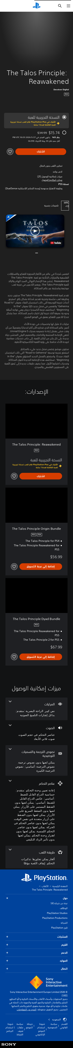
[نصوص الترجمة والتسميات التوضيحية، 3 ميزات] (36, 760)
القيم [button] (36, 945)
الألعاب (45, 886)
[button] (52, 180)
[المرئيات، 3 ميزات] (36, 709)
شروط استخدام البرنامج (9, 1027)
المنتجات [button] (36, 937)
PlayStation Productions (55, 918)
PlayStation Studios (57, 913)
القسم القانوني (64, 1025)
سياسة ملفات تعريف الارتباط (20, 1029)
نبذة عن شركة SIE (59, 903)
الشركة (64, 922)
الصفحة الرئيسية (60, 886)
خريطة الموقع (29, 1025)
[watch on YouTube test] (55, 242)
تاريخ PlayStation (59, 927)
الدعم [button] (36, 953)
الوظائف (64, 908)
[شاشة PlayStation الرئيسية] (36, 6)
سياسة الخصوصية (52, 1025)
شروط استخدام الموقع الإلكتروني (40, 1029)
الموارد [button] (36, 961)
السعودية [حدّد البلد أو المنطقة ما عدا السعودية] (57, 1019)
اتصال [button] (36, 969)
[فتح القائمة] (68, 6)
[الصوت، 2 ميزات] (36, 732)
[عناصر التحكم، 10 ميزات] (36, 811)
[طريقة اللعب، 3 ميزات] (36, 857)
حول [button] (36, 898)
